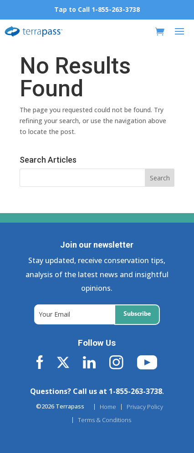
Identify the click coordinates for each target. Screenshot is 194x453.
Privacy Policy (145, 407)
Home (108, 407)
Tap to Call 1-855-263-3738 (97, 9)
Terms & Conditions (104, 420)
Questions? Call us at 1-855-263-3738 (96, 391)
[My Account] (144, 31)
